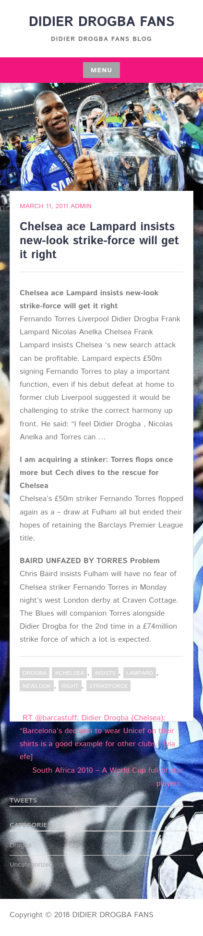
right (70, 686)
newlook (37, 686)
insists (105, 673)
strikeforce (108, 686)
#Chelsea (69, 673)
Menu (101, 70)
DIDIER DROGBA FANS (102, 22)
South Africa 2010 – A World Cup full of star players (107, 777)
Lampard (139, 673)
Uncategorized (31, 865)
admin (81, 206)
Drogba (35, 673)
